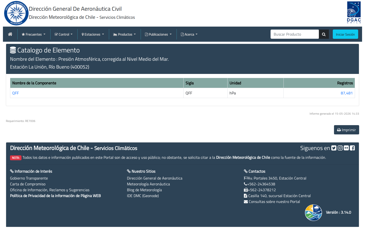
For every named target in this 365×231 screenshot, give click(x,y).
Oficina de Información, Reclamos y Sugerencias (49, 190)
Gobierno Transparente (29, 178)
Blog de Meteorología (144, 190)
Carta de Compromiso (27, 184)
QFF (15, 93)
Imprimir (346, 130)
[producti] (295, 34)
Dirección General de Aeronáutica (154, 178)
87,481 (347, 93)
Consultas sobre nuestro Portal (274, 201)
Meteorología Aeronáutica (148, 184)
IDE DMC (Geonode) (143, 196)
